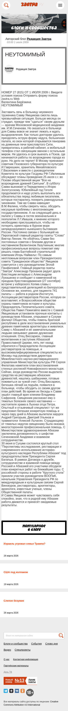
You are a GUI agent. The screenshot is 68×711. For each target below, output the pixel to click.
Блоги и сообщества (16, 643)
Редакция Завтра (39, 38)
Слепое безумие (14, 600)
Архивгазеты (32, 680)
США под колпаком (16, 572)
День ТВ (8, 672)
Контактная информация (25, 659)
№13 (19, 680)
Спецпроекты (22, 649)
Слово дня (51, 643)
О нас (6, 659)
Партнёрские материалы (16, 665)
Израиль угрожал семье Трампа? (24, 543)
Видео (7, 649)
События (36, 643)
